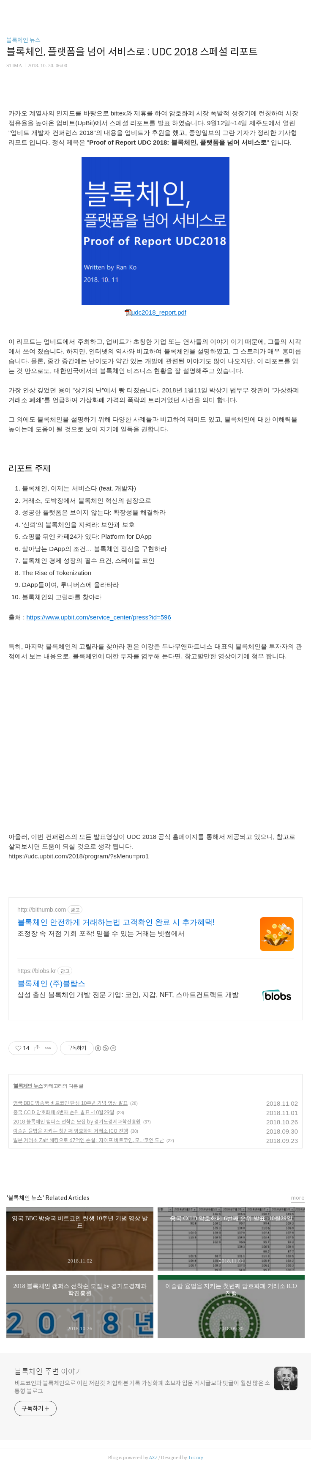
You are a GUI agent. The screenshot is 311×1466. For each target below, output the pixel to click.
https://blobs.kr (36, 970)
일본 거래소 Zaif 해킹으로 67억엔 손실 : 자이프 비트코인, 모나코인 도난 (88, 1140)
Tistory (195, 1458)
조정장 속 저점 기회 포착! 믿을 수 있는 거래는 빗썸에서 (101, 933)
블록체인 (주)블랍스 (51, 983)
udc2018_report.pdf (155, 312)
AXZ (153, 1458)
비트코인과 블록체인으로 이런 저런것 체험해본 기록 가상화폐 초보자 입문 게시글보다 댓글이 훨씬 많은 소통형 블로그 (142, 1387)
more (298, 1197)
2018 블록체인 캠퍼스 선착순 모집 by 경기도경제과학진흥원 (77, 1121)
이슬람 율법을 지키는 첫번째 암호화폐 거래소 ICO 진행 (70, 1131)
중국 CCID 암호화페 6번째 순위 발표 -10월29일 (63, 1112)
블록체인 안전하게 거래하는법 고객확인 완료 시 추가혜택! (116, 922)
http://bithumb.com (41, 909)
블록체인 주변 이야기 (48, 1371)
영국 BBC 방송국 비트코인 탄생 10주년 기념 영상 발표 (70, 1103)
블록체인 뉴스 (23, 40)
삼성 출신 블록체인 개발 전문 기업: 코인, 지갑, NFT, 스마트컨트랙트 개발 (128, 994)
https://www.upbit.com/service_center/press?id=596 (99, 617)
